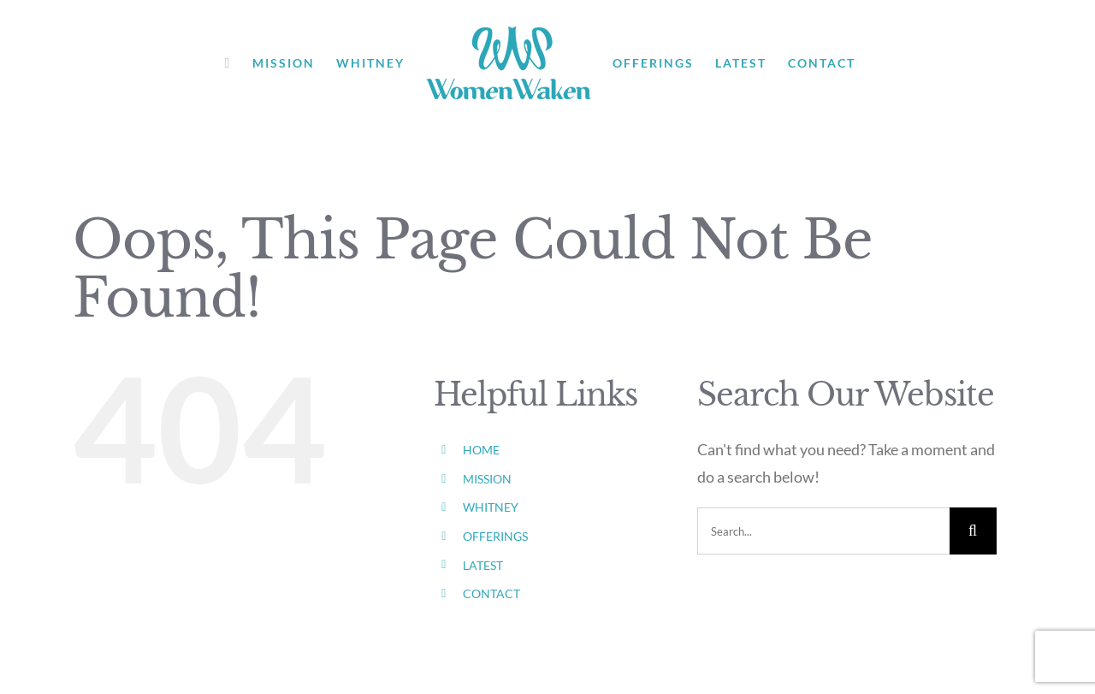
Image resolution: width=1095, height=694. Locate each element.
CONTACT (491, 593)
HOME (481, 449)
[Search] (973, 531)
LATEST (483, 565)
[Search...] (823, 531)
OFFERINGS (495, 536)
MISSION (487, 479)
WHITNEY (490, 507)
